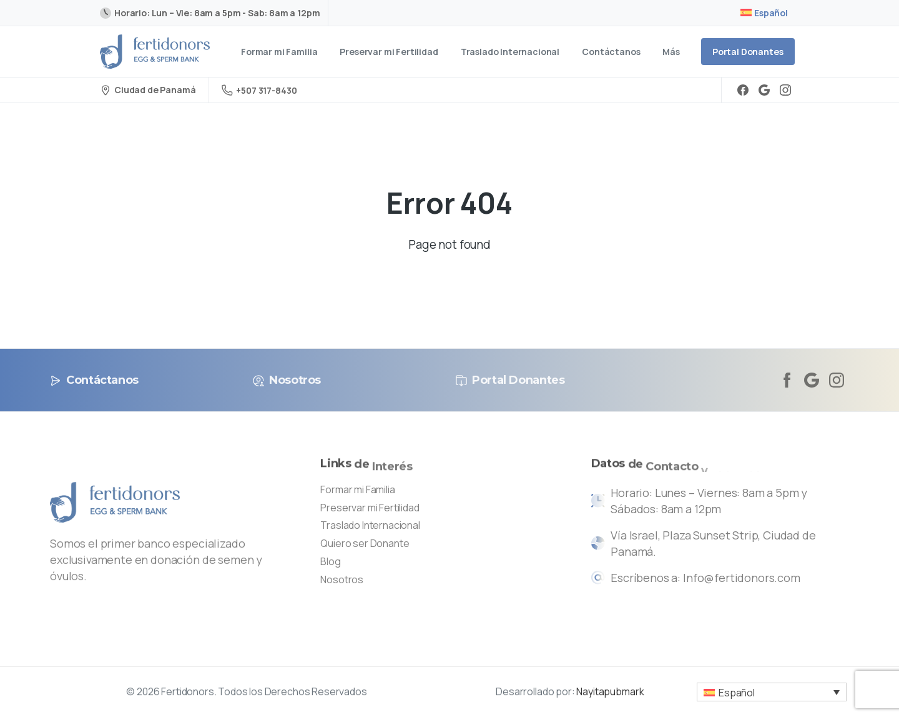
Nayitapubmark (610, 695)
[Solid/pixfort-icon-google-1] (811, 379)
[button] (772, 692)
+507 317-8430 (259, 90)
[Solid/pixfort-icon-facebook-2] (786, 379)
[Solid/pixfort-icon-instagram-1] (836, 379)
